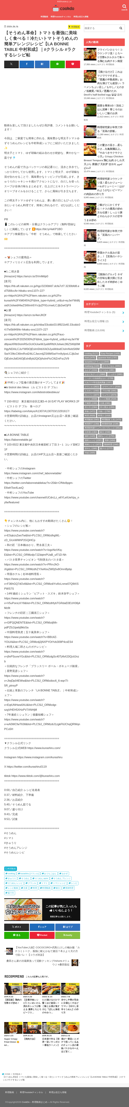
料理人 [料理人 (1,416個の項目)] (104, 409)
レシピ (74, 883)
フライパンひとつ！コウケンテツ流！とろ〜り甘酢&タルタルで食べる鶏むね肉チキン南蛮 (110, 55)
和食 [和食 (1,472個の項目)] (90, 405)
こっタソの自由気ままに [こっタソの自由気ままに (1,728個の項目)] (99, 372)
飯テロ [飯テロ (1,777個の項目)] (106, 442)
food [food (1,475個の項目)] (90, 351)
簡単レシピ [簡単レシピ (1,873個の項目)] (93, 438)
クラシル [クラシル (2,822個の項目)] (92, 380)
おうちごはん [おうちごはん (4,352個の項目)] (111, 360)
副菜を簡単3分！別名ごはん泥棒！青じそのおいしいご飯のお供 (110, 108)
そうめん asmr (41, 878)
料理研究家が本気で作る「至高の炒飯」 (109, 127)
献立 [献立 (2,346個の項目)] (105, 426)
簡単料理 (69, 888)
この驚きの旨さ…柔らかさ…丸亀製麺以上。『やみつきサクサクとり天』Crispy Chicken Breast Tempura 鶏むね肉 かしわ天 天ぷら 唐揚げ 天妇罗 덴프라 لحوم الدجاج (104, 153)
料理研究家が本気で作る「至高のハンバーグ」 (109, 231)
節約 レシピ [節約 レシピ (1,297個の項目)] (93, 434)
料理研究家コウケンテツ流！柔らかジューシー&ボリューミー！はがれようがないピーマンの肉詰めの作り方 (104, 183)
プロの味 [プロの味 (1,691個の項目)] (109, 384)
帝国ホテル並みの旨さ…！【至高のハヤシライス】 (109, 252)
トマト (44, 883)
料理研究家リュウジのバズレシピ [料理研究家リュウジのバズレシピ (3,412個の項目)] (103, 421)
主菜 (25, 888)
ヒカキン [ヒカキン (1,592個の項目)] (92, 384)
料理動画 (44, 16)
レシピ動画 (13, 888)
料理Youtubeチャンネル (61, 16)
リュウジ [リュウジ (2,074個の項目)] (109, 388)
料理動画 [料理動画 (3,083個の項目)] (92, 413)
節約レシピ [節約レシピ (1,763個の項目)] (106, 430)
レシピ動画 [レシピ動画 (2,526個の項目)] (108, 393)
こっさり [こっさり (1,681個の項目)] (115, 368)
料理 (35, 888)
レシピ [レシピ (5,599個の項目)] (91, 393)
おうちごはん (50, 873)
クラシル (32, 883)
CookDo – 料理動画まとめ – (35, 1101)
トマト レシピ (59, 883)
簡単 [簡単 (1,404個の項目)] (110, 434)
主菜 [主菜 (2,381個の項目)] (105, 397)
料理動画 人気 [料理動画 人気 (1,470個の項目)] (111, 413)
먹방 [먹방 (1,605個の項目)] (90, 446)
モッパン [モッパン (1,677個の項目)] (92, 388)
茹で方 (11, 893)
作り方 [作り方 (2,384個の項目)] (91, 401)
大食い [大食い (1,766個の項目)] (104, 405)
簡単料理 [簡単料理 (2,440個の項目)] (111, 438)
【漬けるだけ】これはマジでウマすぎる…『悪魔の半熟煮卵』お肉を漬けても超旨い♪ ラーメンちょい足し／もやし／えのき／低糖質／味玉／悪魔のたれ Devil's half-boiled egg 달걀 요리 (104, 82)
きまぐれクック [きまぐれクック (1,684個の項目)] (95, 368)
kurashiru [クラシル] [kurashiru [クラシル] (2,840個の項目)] (97, 355)
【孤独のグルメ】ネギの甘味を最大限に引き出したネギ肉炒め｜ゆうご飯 (109, 275)
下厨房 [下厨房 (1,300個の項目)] (91, 397)
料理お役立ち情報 (81, 16)
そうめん (25, 878)
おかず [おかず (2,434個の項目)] (91, 364)
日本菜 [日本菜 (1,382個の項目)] (91, 426)
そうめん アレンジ (62, 878)
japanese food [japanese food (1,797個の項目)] (107, 351)
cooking (11, 873)
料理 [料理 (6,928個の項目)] (90, 409)
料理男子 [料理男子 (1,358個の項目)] (92, 417)
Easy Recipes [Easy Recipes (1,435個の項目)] (110, 347)
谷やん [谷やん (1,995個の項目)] (91, 442)
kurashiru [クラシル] (29, 873)
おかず (65, 873)
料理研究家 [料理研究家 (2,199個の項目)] (110, 417)
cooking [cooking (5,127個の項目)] (91, 347)
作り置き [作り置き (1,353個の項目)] (107, 401)
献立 (58, 888)
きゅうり (12, 878)
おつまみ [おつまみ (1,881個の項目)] (107, 364)
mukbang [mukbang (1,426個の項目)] (92, 360)
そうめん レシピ (15, 883)
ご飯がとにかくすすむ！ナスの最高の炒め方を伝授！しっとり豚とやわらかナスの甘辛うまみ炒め (103, 209)
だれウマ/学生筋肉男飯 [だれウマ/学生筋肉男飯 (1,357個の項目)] (98, 376)
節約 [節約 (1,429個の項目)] (90, 430)
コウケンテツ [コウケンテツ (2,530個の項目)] (111, 380)
